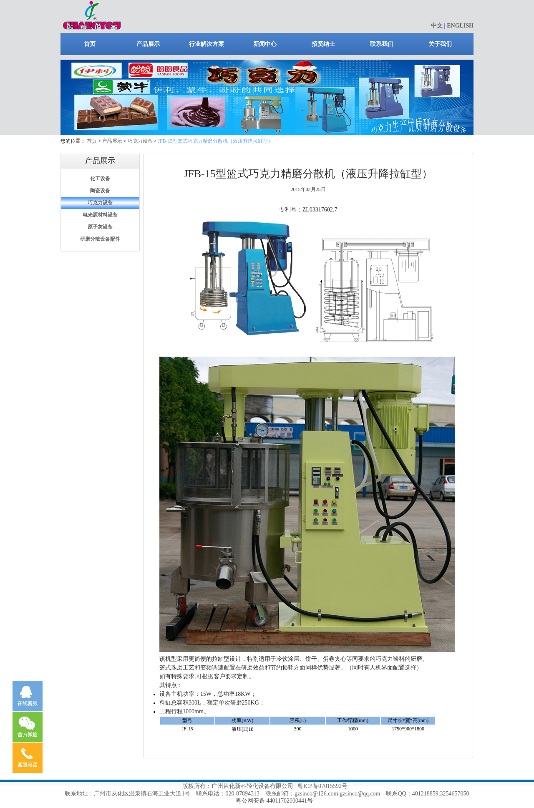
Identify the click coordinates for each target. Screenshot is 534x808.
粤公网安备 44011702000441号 (274, 801)
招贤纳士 (323, 44)
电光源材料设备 (100, 215)
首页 (90, 44)
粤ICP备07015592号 (322, 786)
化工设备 (100, 178)
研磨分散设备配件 (100, 239)
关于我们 (440, 44)
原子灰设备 (100, 227)
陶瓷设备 (100, 191)
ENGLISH (460, 26)
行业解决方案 (206, 44)
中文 (437, 26)
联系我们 (381, 44)
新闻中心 (265, 44)
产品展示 (148, 44)
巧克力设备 (140, 141)
